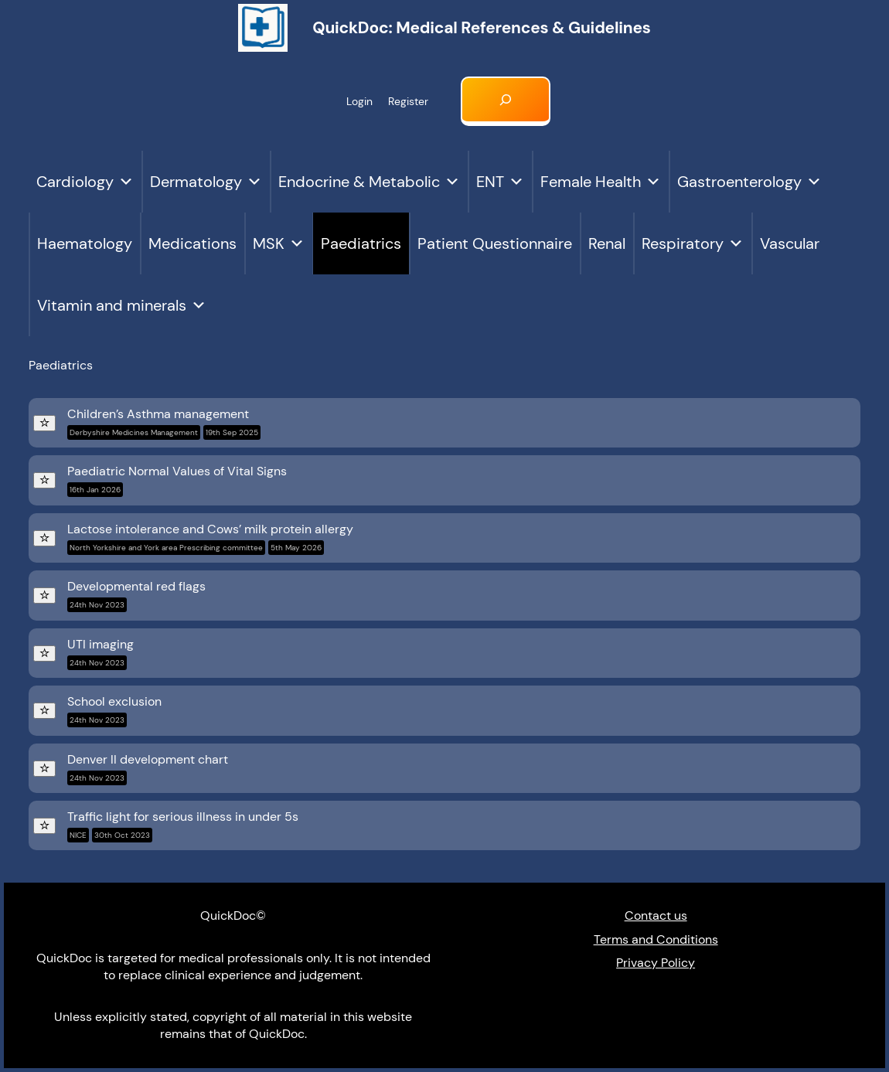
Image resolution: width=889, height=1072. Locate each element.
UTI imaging (100, 653)
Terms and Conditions (656, 939)
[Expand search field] (505, 101)
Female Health (600, 181)
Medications (192, 243)
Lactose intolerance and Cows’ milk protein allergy (210, 538)
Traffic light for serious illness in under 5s (182, 825)
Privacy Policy (655, 963)
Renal (606, 243)
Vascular (789, 243)
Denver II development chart (147, 768)
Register (408, 101)
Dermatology (206, 181)
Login (359, 101)
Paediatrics (361, 243)
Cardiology (85, 181)
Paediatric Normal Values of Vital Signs (177, 480)
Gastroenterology (749, 181)
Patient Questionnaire (494, 243)
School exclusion (114, 710)
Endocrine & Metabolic (369, 181)
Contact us (656, 915)
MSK (279, 243)
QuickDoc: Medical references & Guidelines (481, 27)
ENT (500, 181)
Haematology (84, 243)
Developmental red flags (136, 595)
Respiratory (693, 243)
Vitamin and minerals (121, 305)
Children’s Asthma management (164, 423)
